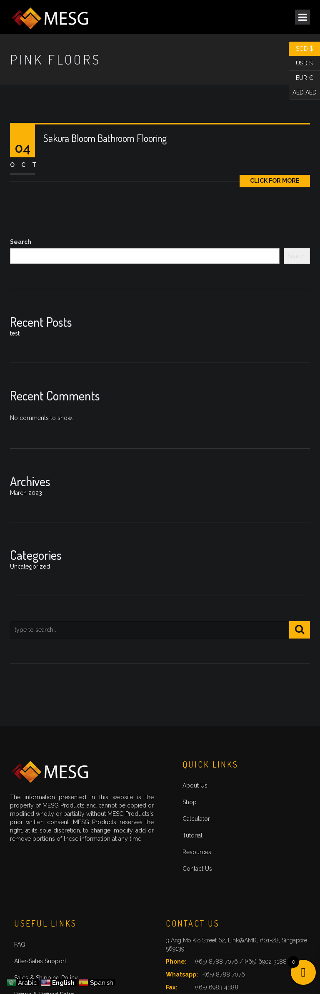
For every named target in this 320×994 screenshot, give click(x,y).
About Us (195, 785)
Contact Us (197, 868)
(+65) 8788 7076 (217, 961)
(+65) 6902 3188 (266, 961)
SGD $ (301, 49)
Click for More (275, 180)
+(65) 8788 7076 (223, 974)
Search (20, 242)
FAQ (19, 944)
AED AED (303, 92)
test (15, 333)
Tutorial (192, 835)
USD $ (301, 63)
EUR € (301, 78)
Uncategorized (30, 566)
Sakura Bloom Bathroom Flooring (105, 138)
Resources (196, 852)
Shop (189, 802)
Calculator (196, 818)
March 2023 (26, 493)
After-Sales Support (40, 961)
